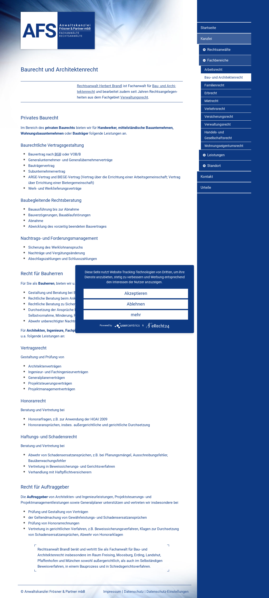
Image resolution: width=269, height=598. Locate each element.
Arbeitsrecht (213, 107)
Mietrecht (211, 138)
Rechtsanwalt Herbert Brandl (99, 86)
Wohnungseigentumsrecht (223, 183)
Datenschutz (134, 591)
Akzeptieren (135, 293)
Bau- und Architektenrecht (223, 115)
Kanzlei (206, 76)
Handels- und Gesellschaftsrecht (218, 172)
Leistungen (216, 192)
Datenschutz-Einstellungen (167, 591)
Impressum (112, 591)
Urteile (206, 225)
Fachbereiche (217, 97)
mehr (136, 314)
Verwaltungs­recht (134, 97)
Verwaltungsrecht (217, 162)
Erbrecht (210, 130)
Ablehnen (136, 303)
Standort (214, 203)
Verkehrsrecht (214, 146)
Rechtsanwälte (219, 87)
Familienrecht (214, 122)
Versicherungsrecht (218, 154)
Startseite (208, 65)
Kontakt (207, 214)
